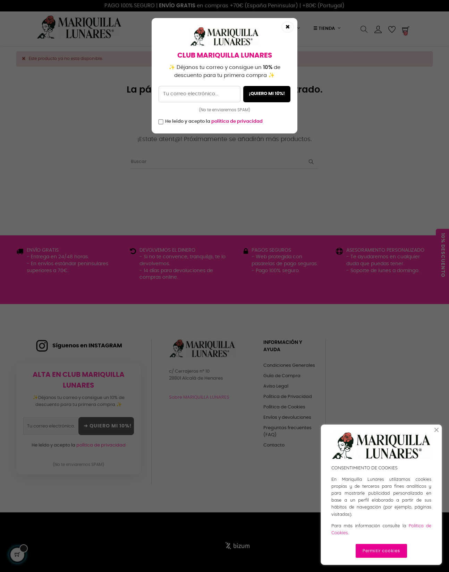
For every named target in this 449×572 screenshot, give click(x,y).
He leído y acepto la (214, 121)
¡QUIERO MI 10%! (267, 94)
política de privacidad (237, 121)
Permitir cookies (381, 551)
